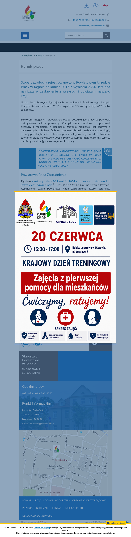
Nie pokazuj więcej (116, 523)
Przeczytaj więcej (42, 527)
